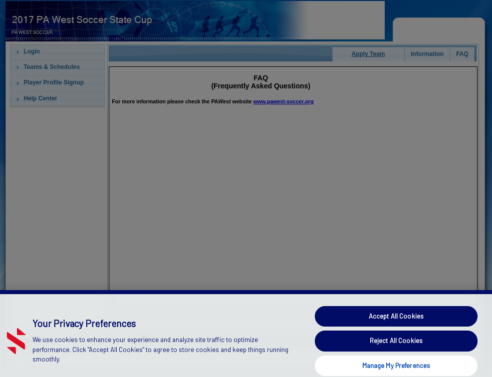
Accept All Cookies (396, 325)
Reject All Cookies (396, 350)
